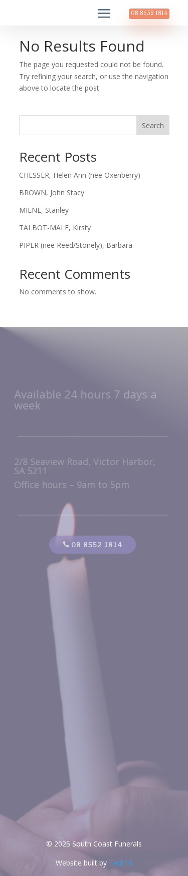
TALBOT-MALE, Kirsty (55, 227)
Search (153, 125)
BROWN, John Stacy (51, 192)
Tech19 (121, 862)
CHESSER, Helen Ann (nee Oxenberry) (79, 175)
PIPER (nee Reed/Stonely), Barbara (75, 245)
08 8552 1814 (149, 13)
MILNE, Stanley (44, 210)
